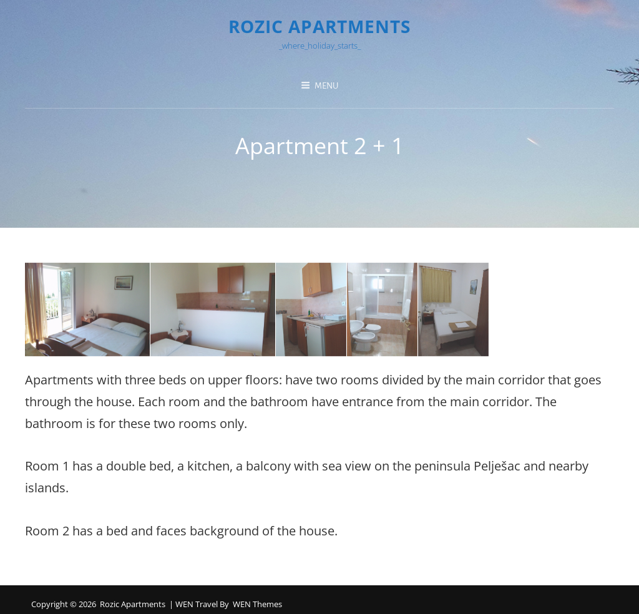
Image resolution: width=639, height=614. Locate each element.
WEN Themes (257, 604)
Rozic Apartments (319, 26)
